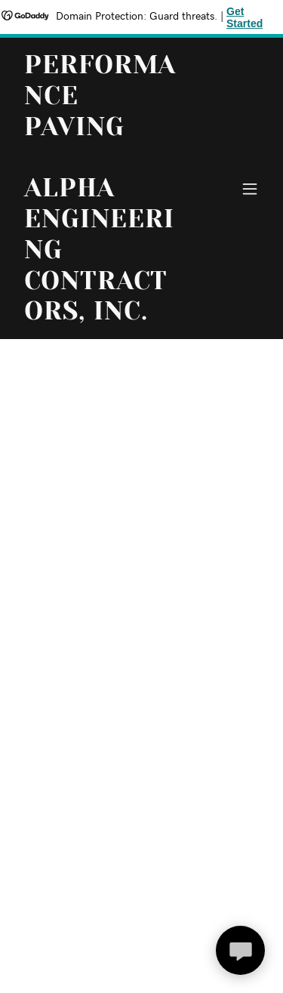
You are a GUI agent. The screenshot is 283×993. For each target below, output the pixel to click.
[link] (104, 316)
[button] (250, 189)
